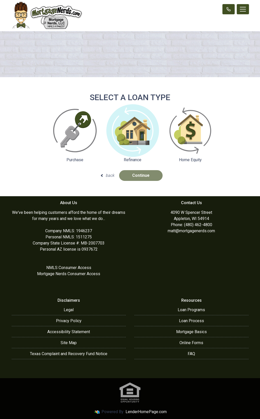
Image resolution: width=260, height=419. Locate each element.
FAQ (191, 353)
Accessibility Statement (68, 331)
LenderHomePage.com (146, 411)
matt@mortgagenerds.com (191, 230)
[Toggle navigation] (243, 9)
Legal (69, 309)
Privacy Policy (69, 320)
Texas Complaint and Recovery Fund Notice (68, 353)
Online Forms (191, 342)
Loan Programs (191, 309)
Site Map (69, 342)
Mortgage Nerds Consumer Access (68, 273)
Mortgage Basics (191, 331)
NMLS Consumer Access (68, 267)
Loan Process (191, 320)
